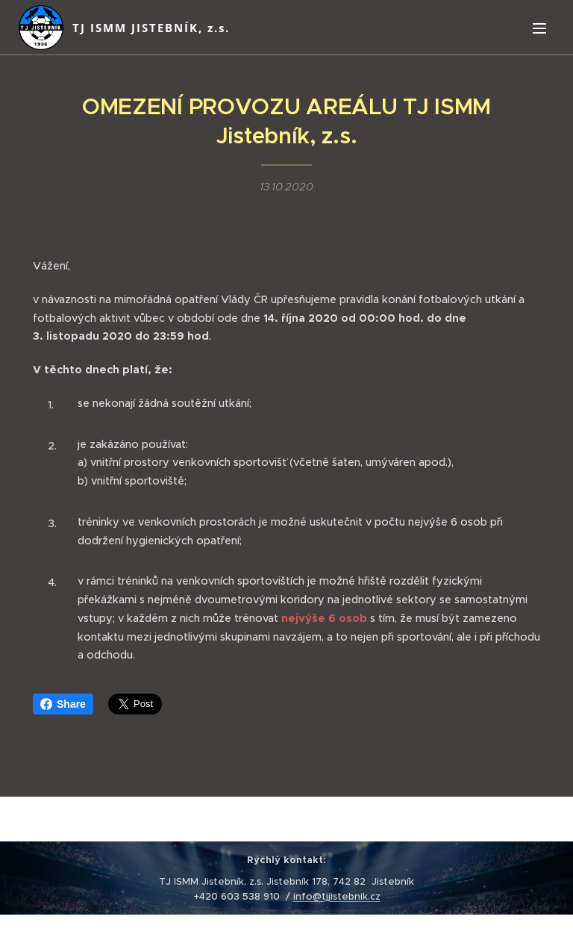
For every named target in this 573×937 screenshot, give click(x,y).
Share (63, 704)
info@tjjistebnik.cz (337, 896)
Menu (539, 28)
